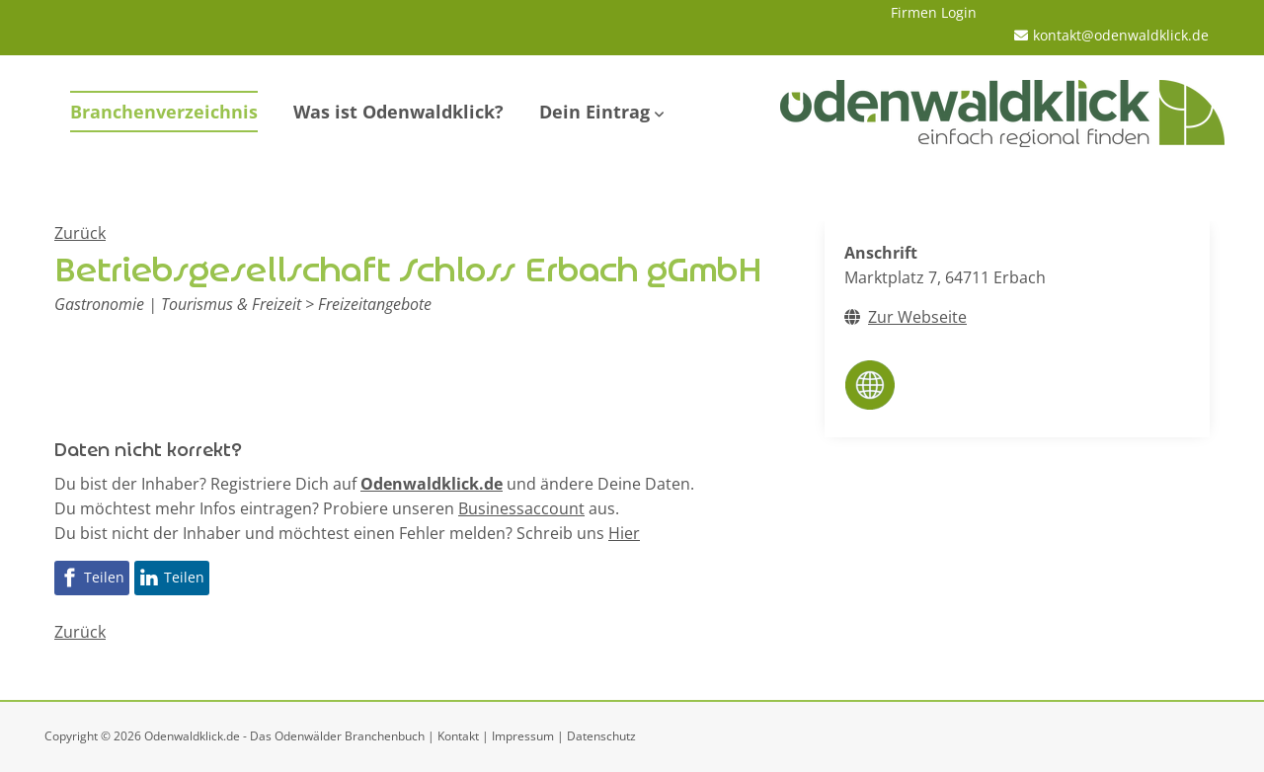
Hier (624, 533)
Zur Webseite (917, 317)
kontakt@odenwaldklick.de (1121, 35)
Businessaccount (521, 508)
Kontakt (458, 736)
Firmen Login (934, 12)
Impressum (523, 736)
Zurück (80, 233)
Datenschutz (601, 736)
